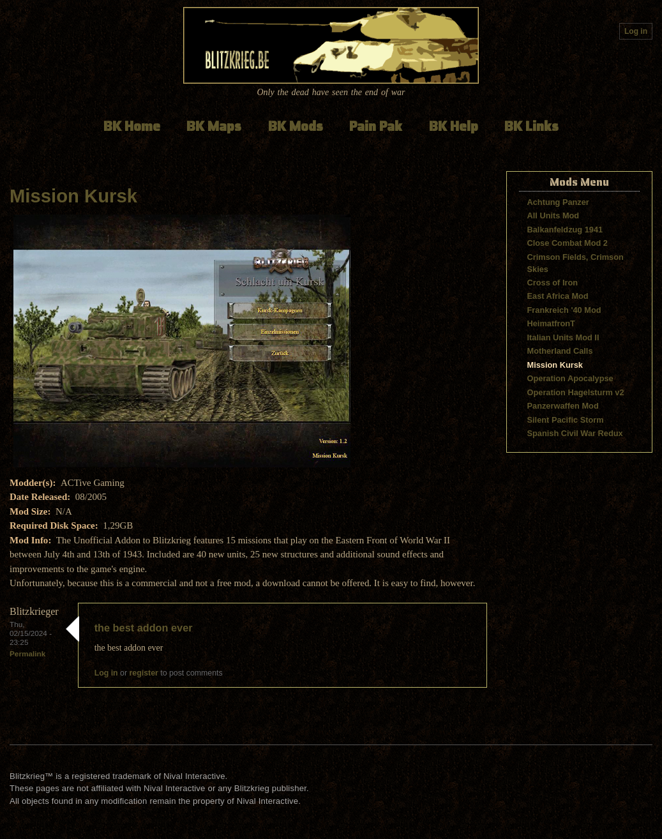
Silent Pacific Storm (565, 420)
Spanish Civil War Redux (575, 433)
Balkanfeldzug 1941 (565, 229)
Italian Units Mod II (563, 337)
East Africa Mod (558, 296)
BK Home (131, 126)
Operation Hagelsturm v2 (575, 392)
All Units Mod (553, 215)
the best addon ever (143, 627)
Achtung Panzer (558, 202)
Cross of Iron (552, 282)
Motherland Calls (560, 351)
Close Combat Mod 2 (567, 243)
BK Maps (213, 126)
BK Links (531, 126)
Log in (635, 31)
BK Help (453, 126)
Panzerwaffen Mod (563, 406)
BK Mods (295, 126)
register (144, 673)
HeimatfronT (551, 323)
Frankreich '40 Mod (564, 310)
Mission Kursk (73, 196)
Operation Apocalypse (570, 378)
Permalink (27, 653)
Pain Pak (375, 126)
